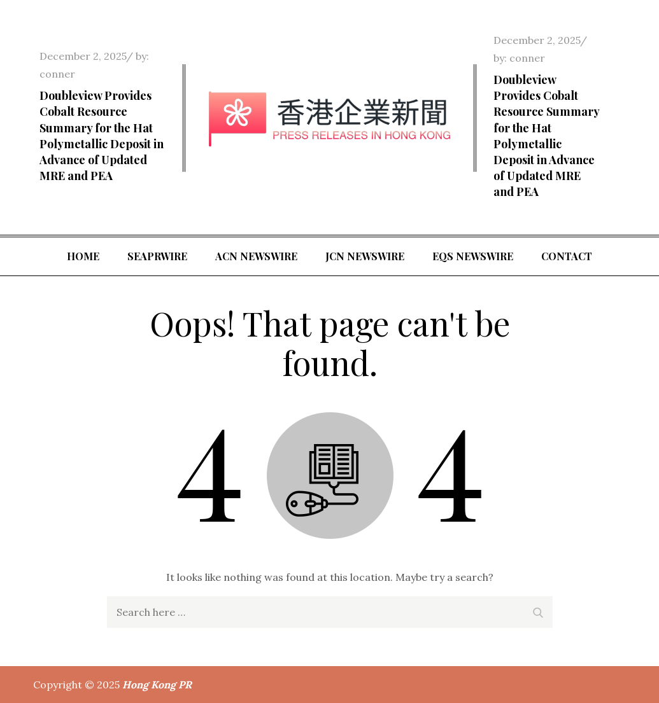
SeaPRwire (157, 256)
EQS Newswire (472, 256)
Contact (566, 256)
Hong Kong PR (157, 684)
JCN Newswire (364, 256)
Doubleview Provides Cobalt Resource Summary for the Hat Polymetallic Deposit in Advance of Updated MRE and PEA (101, 135)
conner (57, 73)
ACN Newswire (256, 256)
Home (83, 256)
